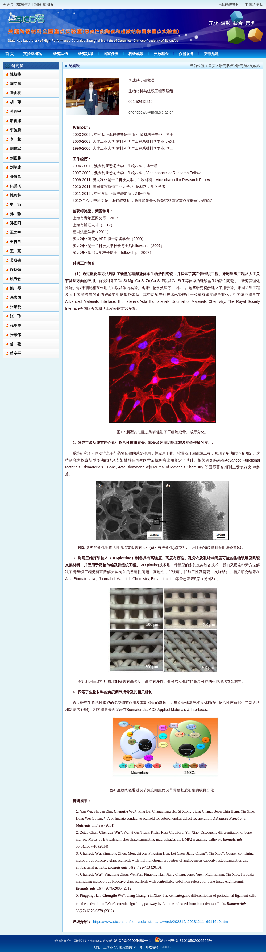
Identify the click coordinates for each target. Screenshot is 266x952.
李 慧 (15, 139)
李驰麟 (15, 130)
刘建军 (15, 148)
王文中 (15, 232)
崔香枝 (15, 93)
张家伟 (15, 335)
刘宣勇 (15, 158)
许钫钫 (15, 269)
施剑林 (15, 195)
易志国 (15, 297)
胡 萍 (15, 102)
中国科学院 (254, 4)
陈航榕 (15, 74)
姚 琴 (15, 288)
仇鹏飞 (15, 186)
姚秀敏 (15, 279)
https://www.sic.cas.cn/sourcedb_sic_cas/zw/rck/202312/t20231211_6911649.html (161, 922)
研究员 (241, 66)
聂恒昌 (15, 176)
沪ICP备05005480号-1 (132, 940)
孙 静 (15, 214)
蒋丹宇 (15, 111)
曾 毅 (15, 344)
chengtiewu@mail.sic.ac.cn (150, 112)
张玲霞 (15, 325)
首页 (212, 66)
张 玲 (15, 316)
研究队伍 (226, 66)
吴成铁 (15, 260)
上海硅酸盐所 (228, 4)
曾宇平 (15, 353)
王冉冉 (15, 242)
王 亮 (15, 251)
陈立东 (15, 83)
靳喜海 (15, 121)
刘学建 (15, 167)
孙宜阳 (15, 223)
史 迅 (15, 204)
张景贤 (15, 307)
